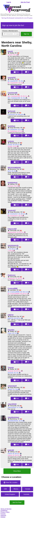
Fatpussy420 (12, 229)
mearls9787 (12, 77)
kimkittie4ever (12, 182)
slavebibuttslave (13, 417)
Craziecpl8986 (12, 288)
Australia (26, 494)
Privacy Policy (5, 512)
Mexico (16, 489)
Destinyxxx (12, 275)
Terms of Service (6, 509)
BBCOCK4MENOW (14, 167)
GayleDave (11, 126)
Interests (3, 515)
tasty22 (10, 51)
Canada (27, 489)
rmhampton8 (12, 386)
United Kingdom (10, 494)
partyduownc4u (13, 245)
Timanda (11, 367)
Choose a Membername (10, 31)
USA (5, 489)
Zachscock (11, 111)
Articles (3, 517)
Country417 (12, 210)
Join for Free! (25, 2)
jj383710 (10, 315)
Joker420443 (12, 404)
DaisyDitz (11, 330)
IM (27, 72)
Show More (17, 471)
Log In (9, 2)
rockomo (11, 141)
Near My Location (10, 482)
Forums (3, 513)
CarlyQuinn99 (12, 93)
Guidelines (4, 510)
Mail (16, 72)
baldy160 (11, 450)
